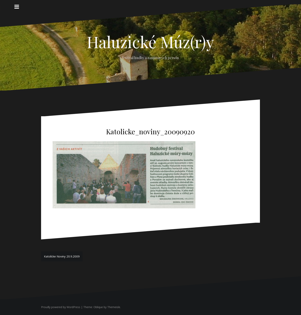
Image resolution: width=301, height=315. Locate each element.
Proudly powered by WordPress (60, 307)
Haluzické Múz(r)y (150, 41)
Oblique (98, 307)
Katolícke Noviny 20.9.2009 (62, 256)
